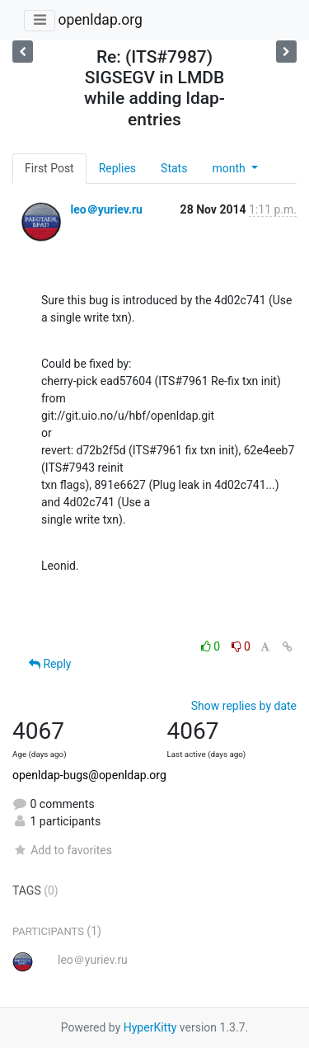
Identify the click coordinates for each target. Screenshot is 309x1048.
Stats (174, 168)
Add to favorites (62, 850)
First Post (49, 168)
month (230, 168)
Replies (117, 168)
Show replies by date (244, 705)
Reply (50, 663)
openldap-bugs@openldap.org (89, 775)
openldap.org (100, 20)
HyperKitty (150, 1027)
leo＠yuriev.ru (106, 209)
